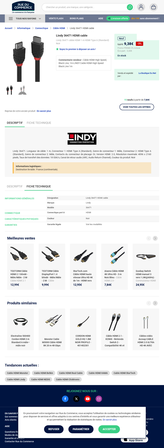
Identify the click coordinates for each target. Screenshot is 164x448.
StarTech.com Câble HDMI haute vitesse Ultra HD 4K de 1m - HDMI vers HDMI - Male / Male (83, 277)
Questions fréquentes (16, 432)
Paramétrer (81, 429)
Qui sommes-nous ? (15, 416)
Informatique (23, 28)
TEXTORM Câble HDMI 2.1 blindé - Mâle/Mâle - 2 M (19, 274)
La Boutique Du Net (147, 73)
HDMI (88, 212)
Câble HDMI (59, 28)
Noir (88, 218)
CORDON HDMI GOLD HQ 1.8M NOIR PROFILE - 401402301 (83, 341)
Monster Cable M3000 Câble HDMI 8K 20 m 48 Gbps (52, 342)
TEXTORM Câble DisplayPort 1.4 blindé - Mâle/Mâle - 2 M (51, 276)
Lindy (88, 202)
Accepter (109, 429)
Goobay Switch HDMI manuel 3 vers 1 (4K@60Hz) (145, 274)
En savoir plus (44, 111)
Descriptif (15, 186)
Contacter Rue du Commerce (19, 441)
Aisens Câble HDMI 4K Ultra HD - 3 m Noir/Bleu (114, 274)
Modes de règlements (16, 435)
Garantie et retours (14, 438)
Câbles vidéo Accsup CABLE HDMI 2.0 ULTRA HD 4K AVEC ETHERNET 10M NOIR (146, 341)
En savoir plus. (110, 419)
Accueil (8, 28)
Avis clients (10, 420)
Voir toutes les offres (137, 107)
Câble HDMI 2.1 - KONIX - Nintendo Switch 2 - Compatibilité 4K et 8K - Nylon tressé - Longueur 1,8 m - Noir (114, 341)
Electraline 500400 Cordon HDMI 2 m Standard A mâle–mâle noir (20, 341)
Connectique (41, 28)
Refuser (53, 429)
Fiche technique (39, 122)
